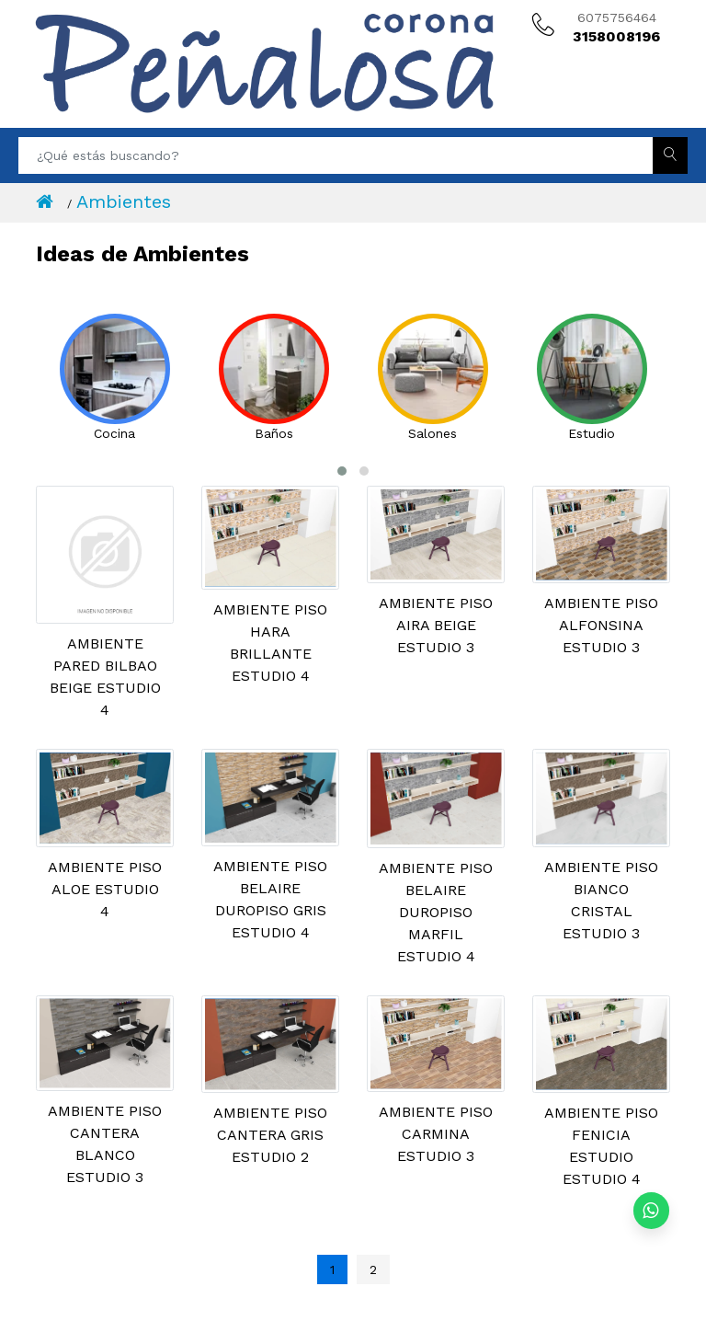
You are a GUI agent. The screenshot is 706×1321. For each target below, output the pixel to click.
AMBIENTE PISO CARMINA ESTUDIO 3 (436, 1134)
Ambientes (123, 201)
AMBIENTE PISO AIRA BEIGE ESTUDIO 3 (436, 625)
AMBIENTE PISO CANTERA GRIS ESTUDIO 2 (270, 1135)
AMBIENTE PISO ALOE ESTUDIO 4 (105, 889)
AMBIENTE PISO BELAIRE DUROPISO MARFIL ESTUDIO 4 (436, 912)
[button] (342, 471)
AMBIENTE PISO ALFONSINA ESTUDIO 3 (601, 625)
